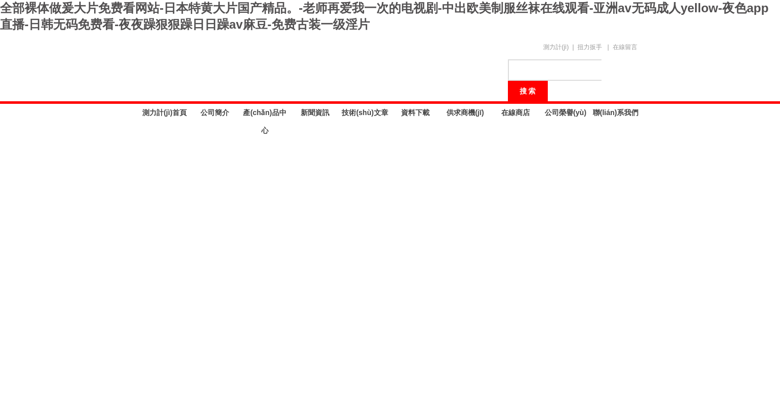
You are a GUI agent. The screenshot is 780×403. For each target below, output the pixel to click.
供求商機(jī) (465, 112)
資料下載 (415, 112)
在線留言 (625, 47)
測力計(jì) (556, 47)
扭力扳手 (589, 47)
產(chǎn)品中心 (264, 115)
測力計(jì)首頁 (164, 112)
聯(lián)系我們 (615, 112)
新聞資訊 (315, 112)
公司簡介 (214, 112)
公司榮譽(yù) (566, 112)
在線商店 (515, 112)
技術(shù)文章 (365, 112)
